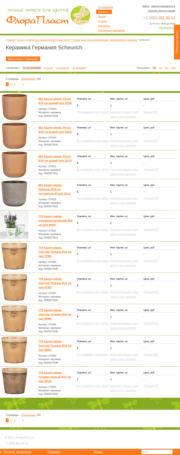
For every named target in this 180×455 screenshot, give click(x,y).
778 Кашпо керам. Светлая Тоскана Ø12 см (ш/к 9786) (54, 252)
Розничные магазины (111, 30)
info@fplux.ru (167, 27)
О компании (105, 7)
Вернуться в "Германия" (23, 58)
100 (173, 68)
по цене (48, 68)
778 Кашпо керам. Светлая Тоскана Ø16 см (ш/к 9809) (54, 314)
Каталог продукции (17, 451)
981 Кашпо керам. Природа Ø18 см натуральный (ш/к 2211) (54, 189)
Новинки (54, 451)
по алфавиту (79, 68)
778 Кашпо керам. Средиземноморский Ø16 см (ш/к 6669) (55, 220)
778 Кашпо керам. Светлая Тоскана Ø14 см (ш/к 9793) (54, 283)
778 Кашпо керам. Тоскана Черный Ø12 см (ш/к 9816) (54, 377)
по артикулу (62, 68)
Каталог (21, 40)
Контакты (104, 25)
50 (166, 68)
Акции (102, 16)
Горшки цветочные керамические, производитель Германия (104, 40)
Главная (10, 40)
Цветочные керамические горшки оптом (48, 40)
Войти (146, 6)
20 (160, 68)
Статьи (102, 21)
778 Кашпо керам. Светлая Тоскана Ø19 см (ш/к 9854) (54, 345)
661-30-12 (16, 443)
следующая (28, 78)
